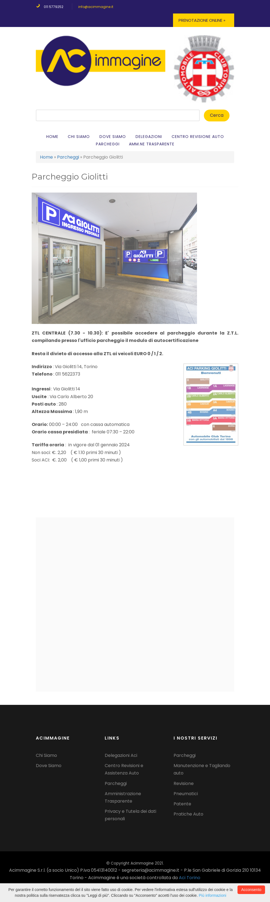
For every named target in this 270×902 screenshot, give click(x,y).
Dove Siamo (48, 765)
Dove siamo (112, 136)
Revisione (184, 783)
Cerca (216, 115)
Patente (182, 804)
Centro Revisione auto (198, 136)
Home (52, 136)
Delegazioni (149, 136)
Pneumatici (186, 793)
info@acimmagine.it (95, 6)
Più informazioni (212, 895)
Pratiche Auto (188, 814)
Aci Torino (189, 877)
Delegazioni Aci (121, 755)
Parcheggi (108, 144)
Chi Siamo (79, 136)
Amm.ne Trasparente (151, 144)
